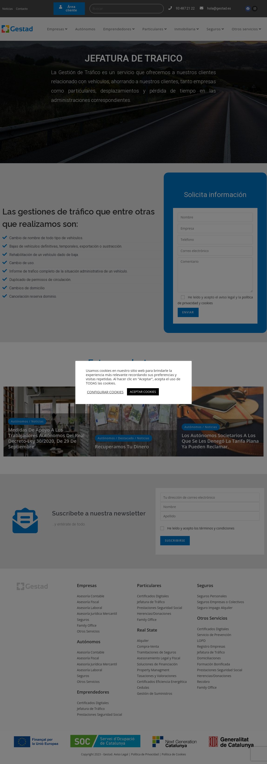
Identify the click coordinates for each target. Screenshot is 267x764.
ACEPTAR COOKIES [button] (143, 392)
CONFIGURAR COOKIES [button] (105, 392)
